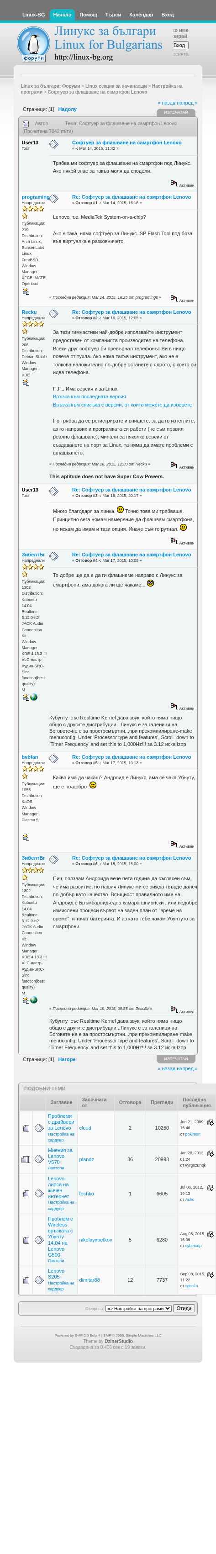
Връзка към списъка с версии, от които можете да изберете (122, 404)
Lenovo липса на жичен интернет (58, 1188)
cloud (85, 1128)
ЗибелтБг (33, 554)
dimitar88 (89, 1280)
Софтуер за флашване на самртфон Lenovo (127, 142)
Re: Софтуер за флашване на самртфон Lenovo (131, 197)
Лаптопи (56, 1168)
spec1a (191, 1286)
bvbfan (30, 757)
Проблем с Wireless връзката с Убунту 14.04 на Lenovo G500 (60, 1237)
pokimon (192, 1134)
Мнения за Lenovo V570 (60, 1156)
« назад (166, 103)
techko (86, 1193)
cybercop (193, 1245)
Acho (190, 1199)
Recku (29, 312)
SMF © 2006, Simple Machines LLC (132, 1335)
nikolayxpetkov (95, 1239)
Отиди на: (94, 1308)
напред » (187, 103)
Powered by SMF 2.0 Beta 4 (77, 1335)
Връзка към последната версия (89, 396)
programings (37, 197)
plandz (86, 1159)
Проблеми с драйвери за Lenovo (61, 1122)
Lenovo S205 (56, 1273)
